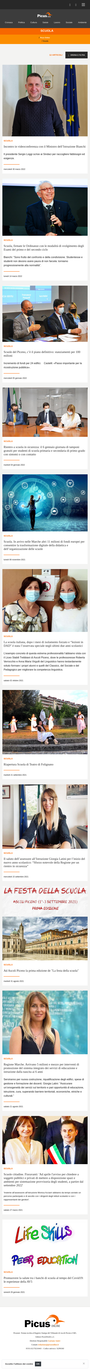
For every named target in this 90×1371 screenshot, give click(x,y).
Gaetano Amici (54, 1341)
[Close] (84, 1363)
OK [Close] (38, 1364)
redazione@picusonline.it (48, 1345)
